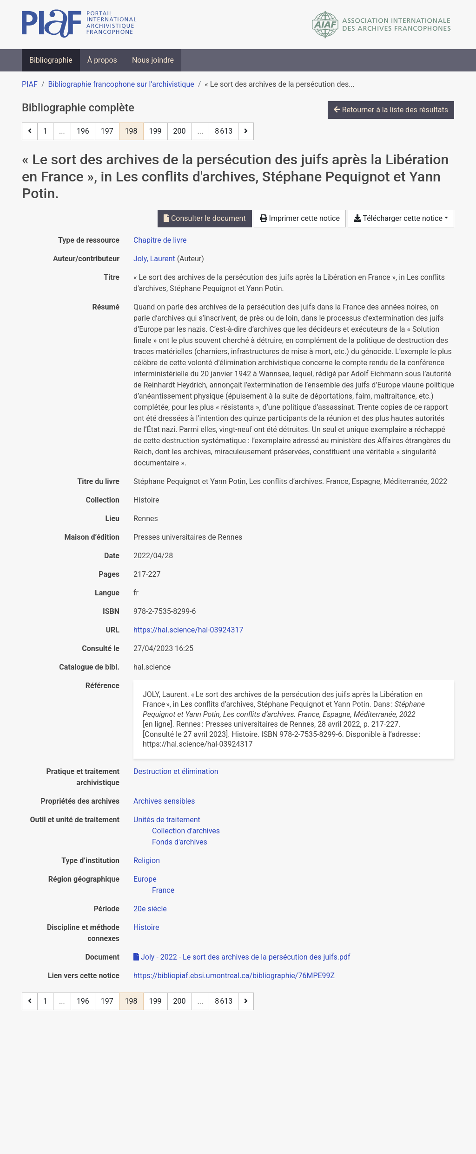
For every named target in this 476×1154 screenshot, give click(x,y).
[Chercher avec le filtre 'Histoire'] (146, 927)
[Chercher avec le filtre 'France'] (163, 890)
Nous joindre (153, 60)
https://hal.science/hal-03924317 (188, 629)
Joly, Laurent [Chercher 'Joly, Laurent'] (154, 258)
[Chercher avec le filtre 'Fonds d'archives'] (179, 842)
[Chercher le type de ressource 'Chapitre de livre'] (160, 240)
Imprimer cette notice (300, 218)
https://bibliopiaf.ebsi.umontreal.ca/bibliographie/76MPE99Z (234, 975)
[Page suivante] (246, 131)
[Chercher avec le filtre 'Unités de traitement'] (166, 819)
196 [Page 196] (83, 131)
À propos (102, 60)
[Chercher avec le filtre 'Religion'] (146, 860)
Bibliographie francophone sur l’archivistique (121, 84)
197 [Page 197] (107, 131)
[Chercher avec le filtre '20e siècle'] (150, 908)
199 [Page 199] (155, 131)
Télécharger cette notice (398, 218)
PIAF (30, 84)
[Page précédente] (30, 131)
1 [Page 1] (45, 131)
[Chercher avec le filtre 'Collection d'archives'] (186, 830)
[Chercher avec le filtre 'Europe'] (145, 879)
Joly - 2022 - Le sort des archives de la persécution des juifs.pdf (241, 957)
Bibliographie (51, 60)
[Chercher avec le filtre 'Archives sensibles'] (164, 801)
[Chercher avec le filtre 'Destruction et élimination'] (175, 771)
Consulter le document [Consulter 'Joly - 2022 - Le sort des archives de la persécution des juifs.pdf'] (205, 218)
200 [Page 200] (179, 131)
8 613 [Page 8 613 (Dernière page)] (223, 131)
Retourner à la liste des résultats (391, 109)
